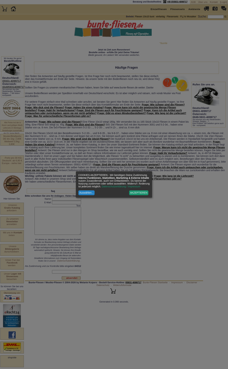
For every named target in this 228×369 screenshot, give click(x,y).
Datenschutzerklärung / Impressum (121, 186)
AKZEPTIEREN (138, 192)
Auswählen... (86, 192)
